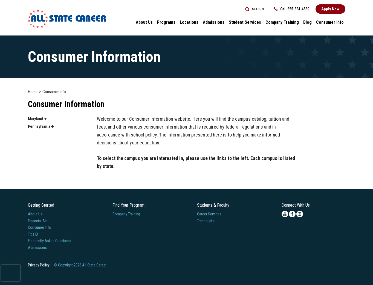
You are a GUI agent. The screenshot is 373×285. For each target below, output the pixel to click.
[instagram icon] (299, 214)
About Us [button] (144, 22)
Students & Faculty (213, 205)
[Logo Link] (67, 18)
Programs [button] (166, 22)
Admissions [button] (213, 22)
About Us (35, 214)
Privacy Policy (39, 265)
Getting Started (41, 205)
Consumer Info (39, 227)
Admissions (37, 247)
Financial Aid (38, 221)
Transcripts (205, 221)
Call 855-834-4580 (291, 9)
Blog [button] (307, 22)
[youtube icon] (285, 214)
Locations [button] (189, 22)
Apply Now (330, 9)
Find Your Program (128, 205)
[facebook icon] (292, 214)
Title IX (33, 234)
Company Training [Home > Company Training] (282, 22)
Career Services (209, 214)
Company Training (126, 214)
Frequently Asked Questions (49, 241)
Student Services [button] (245, 22)
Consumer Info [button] (330, 22)
